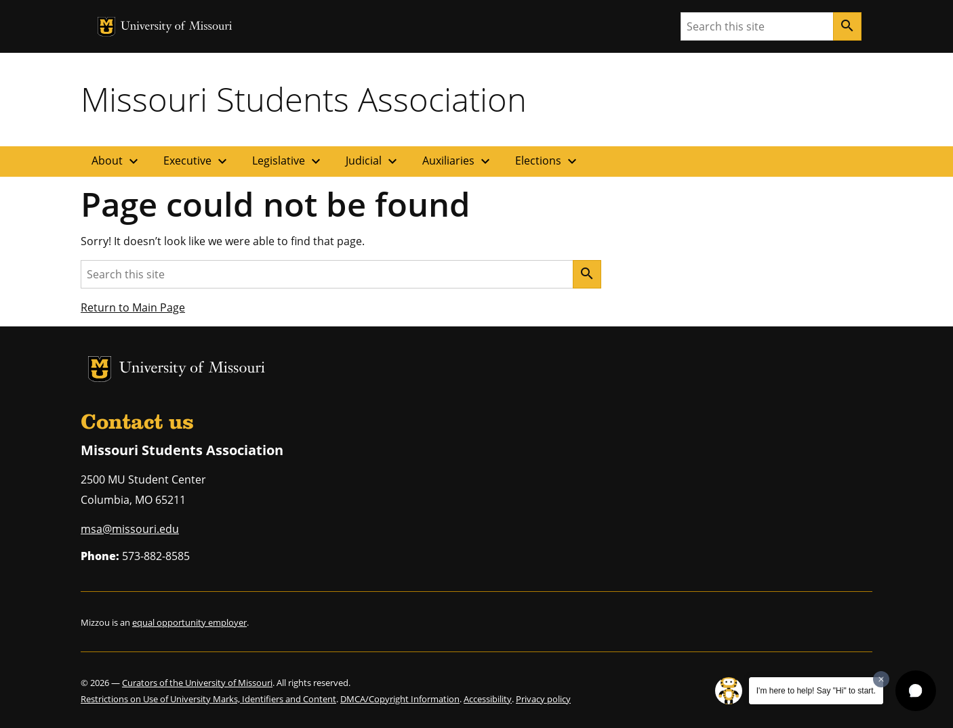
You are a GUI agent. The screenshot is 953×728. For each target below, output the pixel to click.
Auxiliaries (457, 161)
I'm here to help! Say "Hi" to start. (816, 690)
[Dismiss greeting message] (881, 679)
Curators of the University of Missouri (197, 683)
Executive (196, 161)
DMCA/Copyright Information (400, 699)
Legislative (288, 161)
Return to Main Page (133, 307)
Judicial (373, 161)
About (117, 161)
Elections (547, 161)
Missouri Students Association (304, 99)
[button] (915, 690)
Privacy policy (543, 699)
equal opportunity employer (189, 622)
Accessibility (488, 699)
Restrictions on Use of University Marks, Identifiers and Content (208, 699)
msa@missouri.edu (130, 528)
